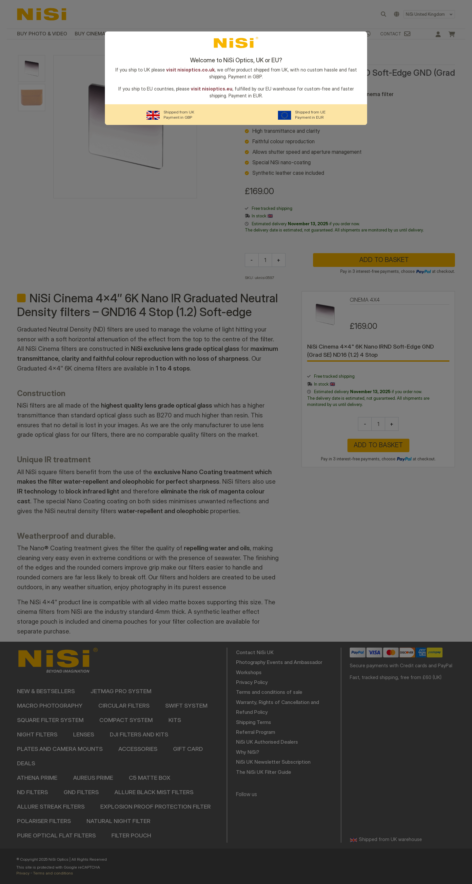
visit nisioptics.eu (211, 88)
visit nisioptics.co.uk (190, 69)
